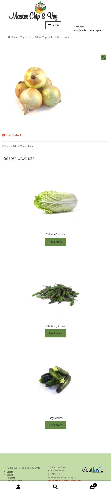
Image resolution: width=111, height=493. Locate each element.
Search (55, 487)
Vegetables (26, 37)
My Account (18, 487)
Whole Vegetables (44, 37)
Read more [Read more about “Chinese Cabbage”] (55, 241)
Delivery (10, 471)
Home (14, 37)
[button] (103, 57)
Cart (85, 484)
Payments (11, 478)
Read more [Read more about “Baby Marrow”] (55, 425)
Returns (10, 474)
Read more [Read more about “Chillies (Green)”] (55, 333)
